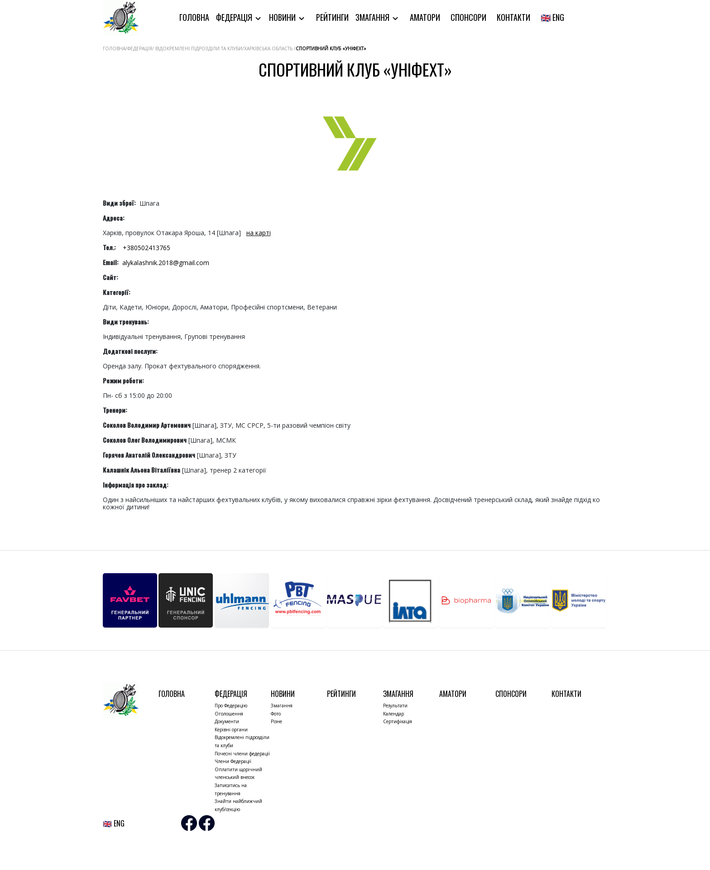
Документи (227, 721)
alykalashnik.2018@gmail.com (165, 262)
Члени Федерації (233, 761)
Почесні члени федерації (242, 753)
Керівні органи (231, 729)
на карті (258, 232)
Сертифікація (397, 721)
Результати (395, 705)
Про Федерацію (231, 705)
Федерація (235, 17)
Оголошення (229, 713)
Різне (276, 721)
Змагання (373, 17)
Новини (283, 17)
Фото (276, 713)
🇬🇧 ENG (552, 17)
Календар (393, 713)
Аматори (425, 17)
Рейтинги (332, 17)
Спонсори (468, 17)
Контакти (513, 17)
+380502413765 (146, 247)
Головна (194, 17)
